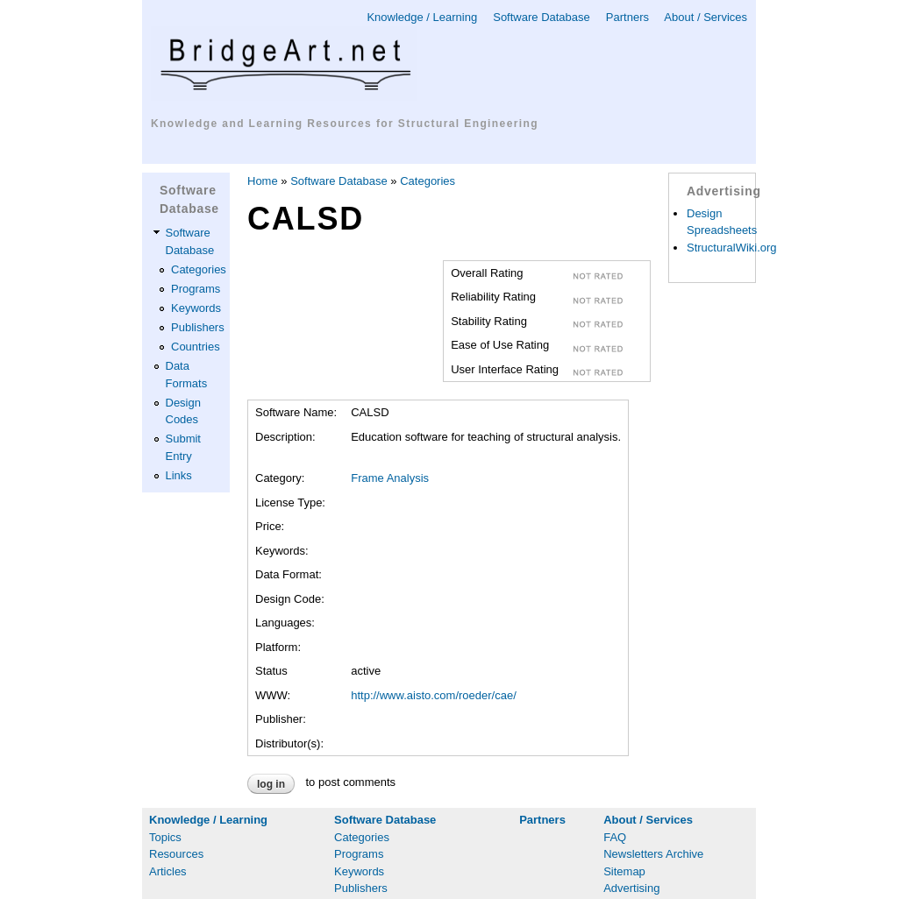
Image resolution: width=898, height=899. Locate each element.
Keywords (196, 308)
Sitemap (624, 871)
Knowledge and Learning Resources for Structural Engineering (344, 123)
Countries (195, 346)
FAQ (614, 837)
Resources (176, 853)
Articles (168, 871)
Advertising (631, 888)
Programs (195, 288)
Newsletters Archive (653, 853)
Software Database (541, 17)
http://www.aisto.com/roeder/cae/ (434, 695)
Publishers (197, 327)
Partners (627, 17)
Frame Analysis (390, 478)
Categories (198, 269)
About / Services (705, 17)
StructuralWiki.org (732, 247)
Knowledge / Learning (422, 17)
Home (262, 181)
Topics (165, 837)
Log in (271, 784)
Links (179, 475)
